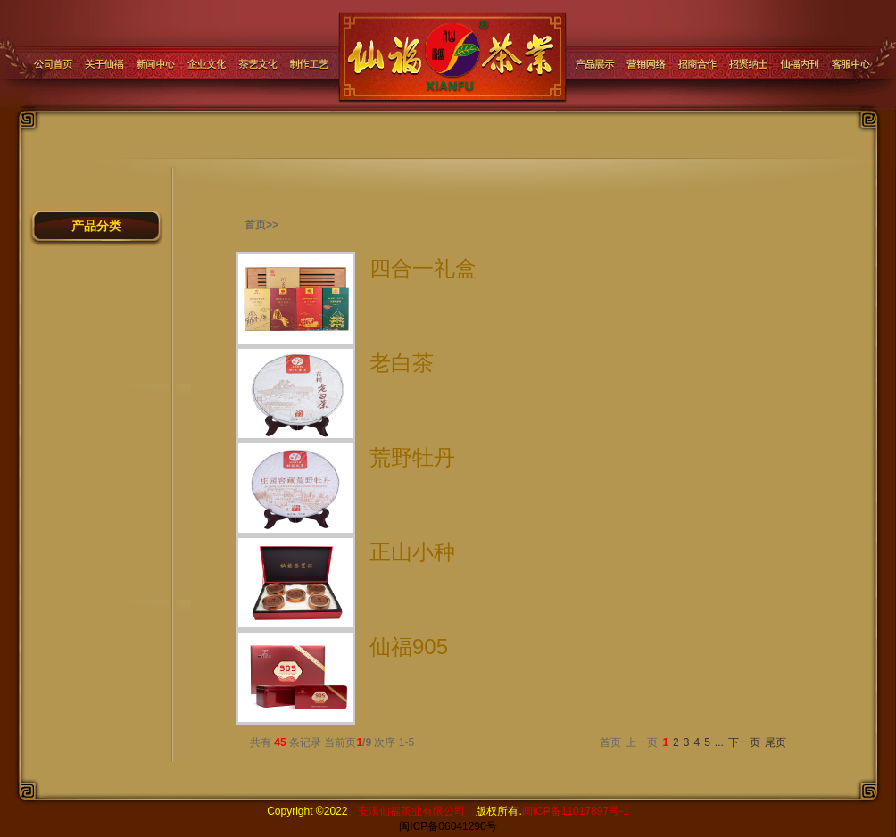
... (719, 742)
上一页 (642, 742)
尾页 (775, 742)
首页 (610, 742)
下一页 (744, 742)
